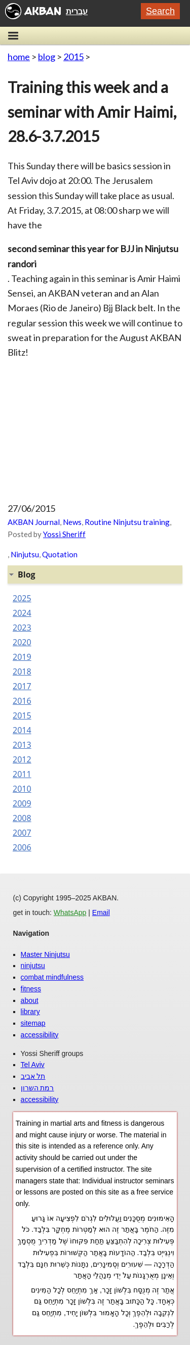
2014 (22, 730)
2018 (22, 671)
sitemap (33, 1023)
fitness (31, 989)
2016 (22, 700)
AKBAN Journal (34, 521)
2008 (22, 818)
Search (160, 11)
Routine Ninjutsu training (127, 521)
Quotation (60, 554)
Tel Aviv (33, 1065)
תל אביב (33, 1076)
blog (46, 56)
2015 (73, 56)
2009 (22, 803)
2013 (22, 744)
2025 (22, 598)
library (30, 1011)
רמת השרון (37, 1088)
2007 (22, 832)
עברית (77, 11)
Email (101, 912)
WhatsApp (70, 912)
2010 (22, 788)
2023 (22, 627)
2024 (22, 612)
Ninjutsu (25, 554)
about (30, 1000)
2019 (22, 656)
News (72, 521)
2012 (22, 759)
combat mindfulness (52, 977)
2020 (22, 642)
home (19, 56)
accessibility (40, 1035)
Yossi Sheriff (64, 534)
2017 (22, 686)
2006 (22, 847)
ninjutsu (33, 966)
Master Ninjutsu (45, 954)
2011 (22, 774)
